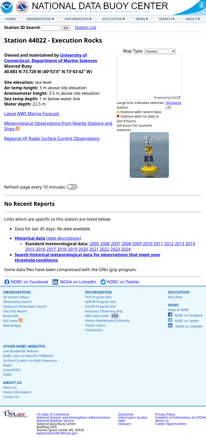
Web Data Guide (97, 316)
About (191, 18)
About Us (12, 382)
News (140, 18)
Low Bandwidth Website (20, 351)
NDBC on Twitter (120, 282)
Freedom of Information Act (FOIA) (180, 417)
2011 (158, 244)
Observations (38, 18)
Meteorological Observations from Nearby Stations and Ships (58, 126)
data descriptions (64, 238)
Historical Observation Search (25, 306)
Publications (94, 330)
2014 (190, 244)
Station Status (95, 325)
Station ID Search (22, 27)
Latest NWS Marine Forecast (31, 113)
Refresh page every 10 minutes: (35, 187)
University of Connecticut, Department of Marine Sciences (50, 57)
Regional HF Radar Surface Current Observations (52, 138)
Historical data (30, 238)
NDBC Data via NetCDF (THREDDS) (28, 356)
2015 (30, 249)
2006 (105, 244)
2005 (94, 244)
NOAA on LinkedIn (74, 282)
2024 (126, 249)
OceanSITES (12, 370)
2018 (62, 249)
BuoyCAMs (11, 316)
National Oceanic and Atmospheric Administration (73, 417)
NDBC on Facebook (26, 282)
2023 (115, 249)
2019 (72, 249)
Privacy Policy (165, 414)
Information (77, 18)
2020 (83, 249)
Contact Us (11, 397)
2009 (137, 244)
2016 (40, 249)
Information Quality (132, 417)
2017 (51, 249)
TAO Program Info (98, 297)
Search (165, 18)
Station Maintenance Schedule (107, 320)
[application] (149, 77)
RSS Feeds (12, 321)
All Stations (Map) (16, 297)
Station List (85, 27)
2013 (180, 244)
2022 (104, 249)
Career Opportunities (170, 424)
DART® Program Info (100, 302)
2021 (94, 249)
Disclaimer (173, 104)
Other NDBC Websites (24, 346)
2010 (147, 244)
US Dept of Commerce (53, 414)
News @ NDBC (178, 310)
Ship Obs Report (15, 311)
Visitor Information (17, 392)
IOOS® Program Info (100, 306)
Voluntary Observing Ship (103, 311)
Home (10, 18)
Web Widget (12, 325)
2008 (126, 244)
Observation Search (17, 302)
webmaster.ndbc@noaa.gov (57, 433)
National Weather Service (55, 420)
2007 (116, 244)
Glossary (124, 424)
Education (112, 18)
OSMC (7, 374)
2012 (169, 244)
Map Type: (134, 51)
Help (121, 420)
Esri (174, 98)
